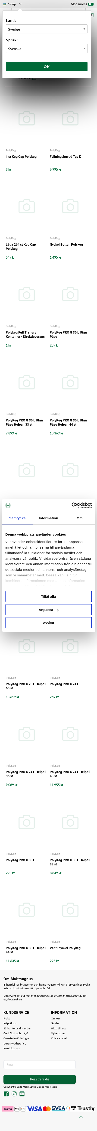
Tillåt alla (48, 596)
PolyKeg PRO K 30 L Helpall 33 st (70, 862)
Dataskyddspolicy (14, 1043)
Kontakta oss (11, 1048)
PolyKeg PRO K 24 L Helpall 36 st (26, 774)
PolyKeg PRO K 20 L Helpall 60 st (26, 686)
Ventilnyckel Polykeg (65, 948)
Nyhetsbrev (58, 1033)
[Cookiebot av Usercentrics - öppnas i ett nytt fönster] (71, 505)
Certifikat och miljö (15, 1033)
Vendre (53, 1087)
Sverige (12, 4)
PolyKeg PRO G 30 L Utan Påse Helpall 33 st (24, 422)
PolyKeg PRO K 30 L (20, 860)
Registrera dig (39, 1079)
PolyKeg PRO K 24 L (64, 684)
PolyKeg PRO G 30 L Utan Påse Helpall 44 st (68, 422)
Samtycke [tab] (17, 518)
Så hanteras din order (17, 1028)
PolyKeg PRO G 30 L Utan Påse (68, 334)
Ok (47, 66)
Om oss (56, 1018)
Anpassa (49, 610)
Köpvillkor (10, 1023)
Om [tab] (79, 518)
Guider (55, 1023)
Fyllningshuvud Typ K (65, 156)
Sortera (27, 78)
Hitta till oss (58, 1028)
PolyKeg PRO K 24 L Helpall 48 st (70, 774)
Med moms (82, 5)
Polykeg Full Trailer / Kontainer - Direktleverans (25, 334)
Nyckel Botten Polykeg (66, 244)
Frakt (6, 1018)
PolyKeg (11, 150)
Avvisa (48, 623)
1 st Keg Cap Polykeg (21, 156)
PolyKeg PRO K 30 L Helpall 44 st (26, 950)
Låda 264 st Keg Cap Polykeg (21, 247)
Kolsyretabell (59, 1038)
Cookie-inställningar (16, 1038)
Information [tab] (48, 518)
